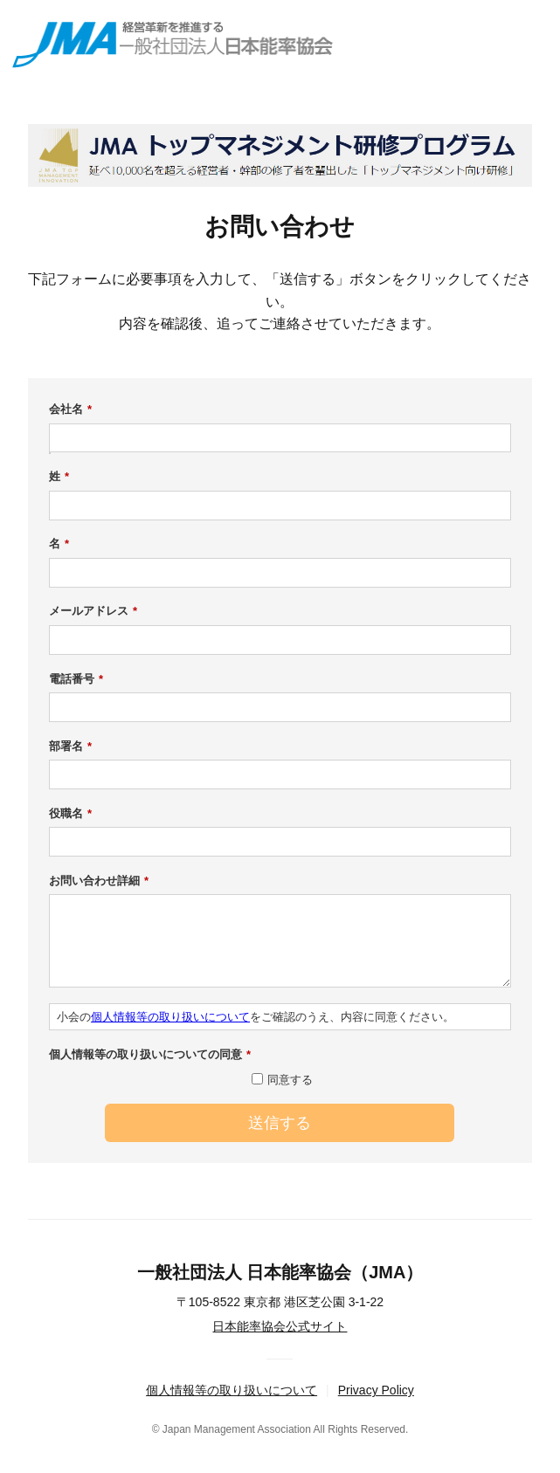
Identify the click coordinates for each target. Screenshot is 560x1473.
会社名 (70, 409)
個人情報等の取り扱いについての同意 (150, 1055)
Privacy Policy (376, 1390)
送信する (279, 1123)
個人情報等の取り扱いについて (170, 1016)
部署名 (70, 747)
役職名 (70, 814)
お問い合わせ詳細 (99, 881)
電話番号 (76, 679)
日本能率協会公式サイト (279, 1326)
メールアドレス (93, 611)
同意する (290, 1079)
